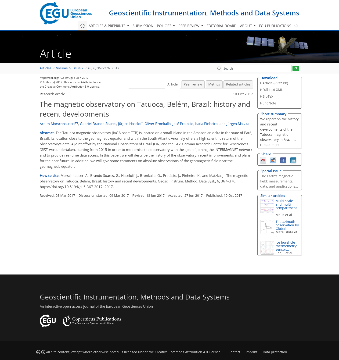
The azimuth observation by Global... (287, 225)
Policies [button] (164, 25)
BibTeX (268, 96)
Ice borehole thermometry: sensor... (286, 246)
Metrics (214, 84)
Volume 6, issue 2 (69, 68)
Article (172, 84)
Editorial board (222, 25)
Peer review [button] (189, 25)
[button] (219, 68)
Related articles (238, 84)
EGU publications (275, 25)
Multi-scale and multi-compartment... (287, 206)
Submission (143, 25)
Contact (234, 352)
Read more (271, 145)
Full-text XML (273, 89)
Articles (45, 68)
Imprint (251, 352)
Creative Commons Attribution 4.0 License (187, 352)
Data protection (275, 352)
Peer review (193, 84)
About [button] (246, 25)
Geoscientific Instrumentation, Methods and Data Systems (204, 12)
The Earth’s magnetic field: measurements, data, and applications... (279, 181)
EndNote (269, 103)
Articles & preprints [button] (107, 25)
